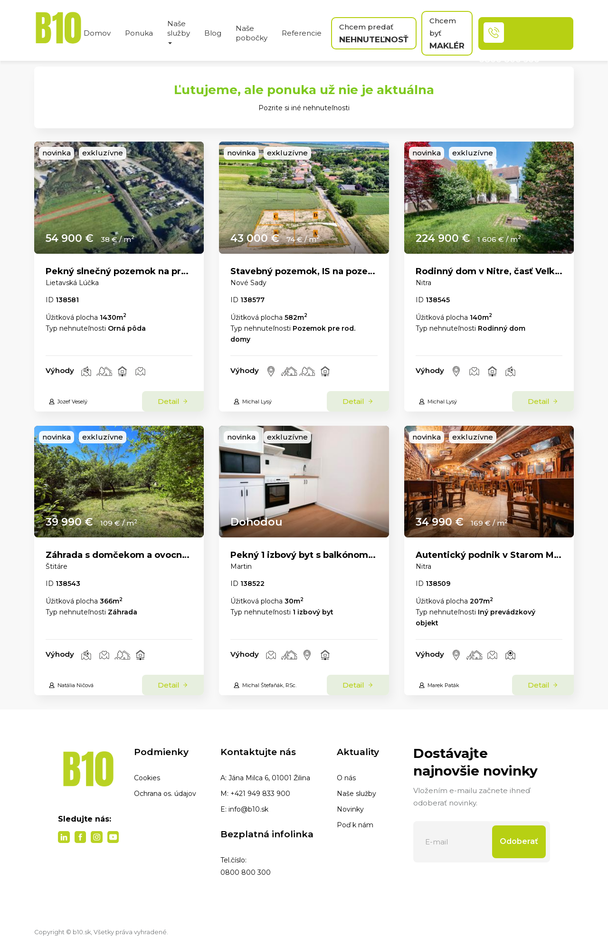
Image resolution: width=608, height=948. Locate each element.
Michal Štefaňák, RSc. (264, 685)
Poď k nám (355, 825)
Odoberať (519, 841)
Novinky (350, 809)
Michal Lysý (252, 401)
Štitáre (56, 566)
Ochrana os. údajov (165, 793)
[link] (119, 198)
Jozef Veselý (67, 401)
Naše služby (356, 793)
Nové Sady (248, 282)
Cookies (147, 778)
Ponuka (139, 33)
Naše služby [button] (178, 31)
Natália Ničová (71, 685)
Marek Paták (438, 685)
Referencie (302, 33)
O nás (346, 778)
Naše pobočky (251, 33)
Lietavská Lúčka (72, 282)
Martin (241, 566)
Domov (97, 33)
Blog (212, 33)
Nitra (423, 282)
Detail (173, 401)
